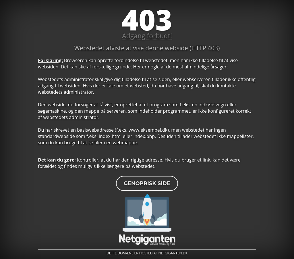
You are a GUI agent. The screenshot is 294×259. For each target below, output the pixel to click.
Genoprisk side (147, 183)
